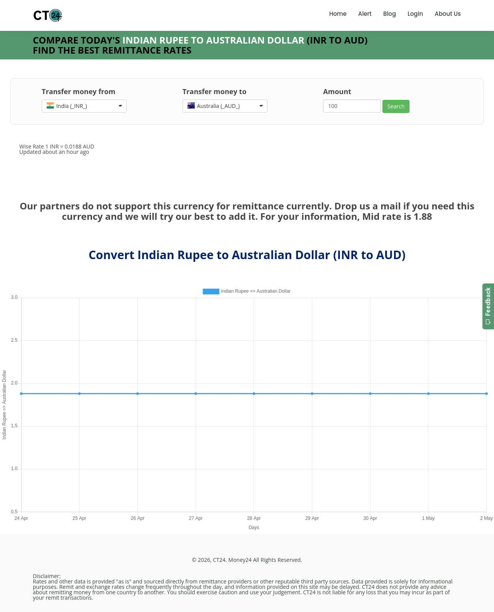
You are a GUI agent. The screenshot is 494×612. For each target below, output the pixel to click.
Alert (365, 14)
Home (338, 14)
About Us (448, 14)
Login (415, 14)
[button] (84, 106)
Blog (389, 14)
